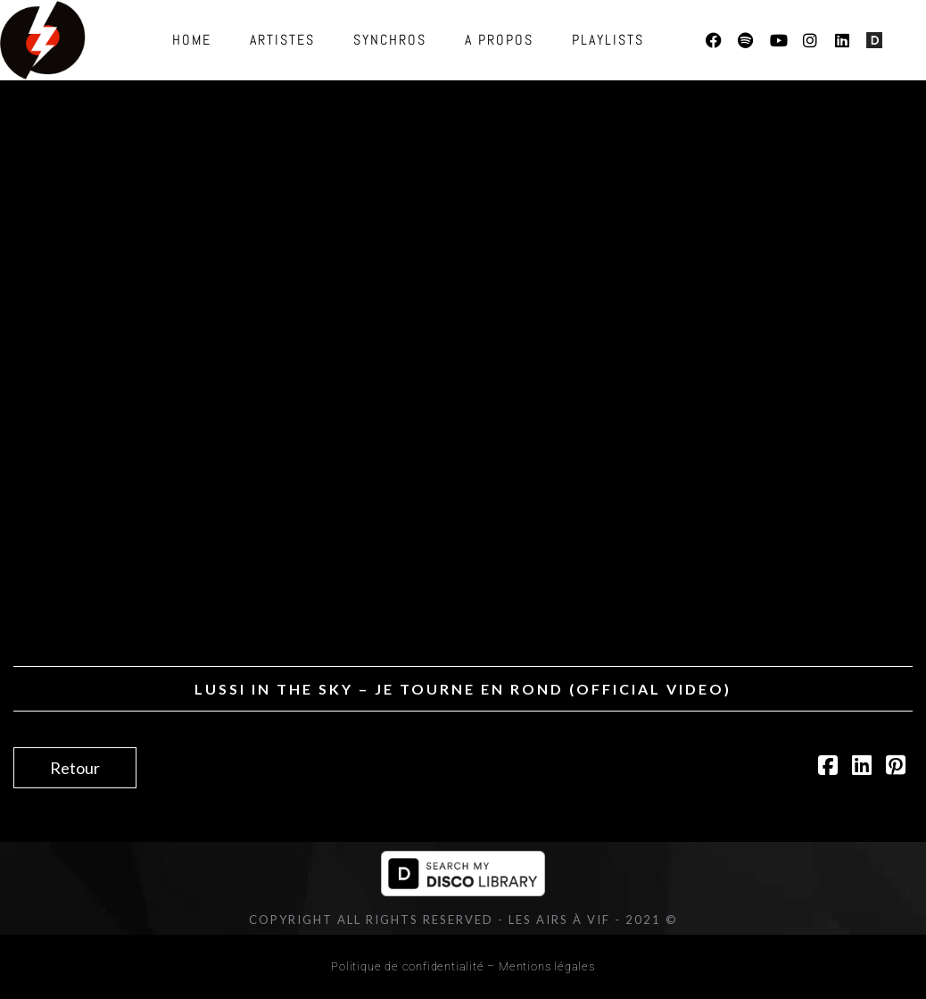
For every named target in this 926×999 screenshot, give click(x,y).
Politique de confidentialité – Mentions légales (463, 966)
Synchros (389, 39)
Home (191, 39)
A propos (499, 39)
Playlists (608, 39)
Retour (75, 768)
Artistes (282, 39)
